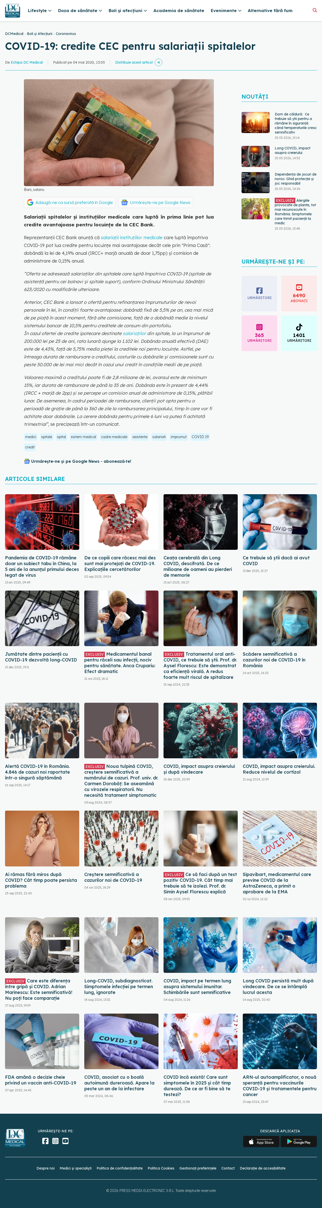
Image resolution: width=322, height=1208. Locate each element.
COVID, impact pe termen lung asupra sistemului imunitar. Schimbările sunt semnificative (197, 986)
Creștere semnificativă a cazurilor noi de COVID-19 (113, 877)
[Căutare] (315, 10)
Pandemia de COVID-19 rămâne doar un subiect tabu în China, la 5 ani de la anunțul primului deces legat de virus (42, 566)
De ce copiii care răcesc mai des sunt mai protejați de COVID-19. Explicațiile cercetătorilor (120, 563)
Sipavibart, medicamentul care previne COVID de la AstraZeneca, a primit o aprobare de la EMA (277, 883)
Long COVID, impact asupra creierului (292, 150)
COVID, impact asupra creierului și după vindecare (199, 769)
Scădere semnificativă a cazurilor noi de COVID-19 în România (274, 660)
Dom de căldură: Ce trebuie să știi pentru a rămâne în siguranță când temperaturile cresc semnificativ (296, 123)
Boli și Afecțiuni (39, 33)
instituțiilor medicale (141, 237)
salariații (109, 237)
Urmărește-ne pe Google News (160, 202)
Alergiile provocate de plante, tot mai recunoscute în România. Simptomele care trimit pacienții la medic (295, 211)
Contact (228, 1168)
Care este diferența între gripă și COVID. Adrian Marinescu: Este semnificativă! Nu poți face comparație (38, 989)
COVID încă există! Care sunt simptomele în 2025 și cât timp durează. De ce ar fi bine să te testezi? (197, 1085)
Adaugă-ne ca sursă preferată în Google (74, 202)
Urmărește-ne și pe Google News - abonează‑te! (81, 461)
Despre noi (45, 1168)
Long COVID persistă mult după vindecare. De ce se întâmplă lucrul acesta (278, 986)
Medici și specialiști (76, 1168)
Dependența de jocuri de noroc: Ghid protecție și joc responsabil (295, 179)
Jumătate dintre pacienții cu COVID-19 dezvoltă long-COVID (41, 657)
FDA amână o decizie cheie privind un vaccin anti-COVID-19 (40, 1080)
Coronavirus (66, 33)
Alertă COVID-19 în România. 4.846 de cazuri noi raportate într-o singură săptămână (37, 772)
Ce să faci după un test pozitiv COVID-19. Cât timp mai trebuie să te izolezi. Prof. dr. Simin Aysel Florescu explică (200, 883)
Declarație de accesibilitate (263, 1168)
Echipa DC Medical (27, 62)
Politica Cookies (161, 1168)
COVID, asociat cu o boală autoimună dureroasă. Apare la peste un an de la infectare (119, 1083)
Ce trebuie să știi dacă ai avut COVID (276, 560)
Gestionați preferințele (197, 1168)
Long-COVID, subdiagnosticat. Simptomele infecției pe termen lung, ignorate (118, 986)
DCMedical (14, 33)
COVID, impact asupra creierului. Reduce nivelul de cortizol (279, 769)
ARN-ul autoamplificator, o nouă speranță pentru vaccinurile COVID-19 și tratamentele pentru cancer (280, 1085)
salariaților (134, 333)
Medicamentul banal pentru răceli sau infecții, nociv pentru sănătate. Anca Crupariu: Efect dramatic (119, 662)
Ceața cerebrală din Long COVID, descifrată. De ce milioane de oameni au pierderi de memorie (198, 566)
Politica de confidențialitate (120, 1168)
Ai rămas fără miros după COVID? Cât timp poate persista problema (41, 880)
